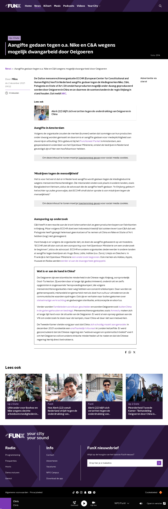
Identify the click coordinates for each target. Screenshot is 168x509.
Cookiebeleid (151, 492)
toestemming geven (89, 158)
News (37, 6)
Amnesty (116, 311)
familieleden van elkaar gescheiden (72, 307)
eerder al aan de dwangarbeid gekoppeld (83, 261)
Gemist (8, 478)
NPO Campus (52, 473)
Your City (94, 6)
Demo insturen (12, 473)
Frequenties (11, 461)
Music (57, 6)
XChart (47, 6)
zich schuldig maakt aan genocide (108, 324)
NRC (64, 94)
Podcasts (68, 6)
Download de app (54, 478)
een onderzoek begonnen (85, 257)
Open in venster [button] (156, 503)
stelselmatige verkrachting (51, 300)
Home (28, 6)
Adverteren (51, 461)
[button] (74, 503)
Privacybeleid (36, 492)
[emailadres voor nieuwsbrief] (125, 463)
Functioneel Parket (90, 141)
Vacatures (51, 467)
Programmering (12, 455)
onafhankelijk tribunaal (82, 328)
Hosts (8, 467)
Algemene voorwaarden (16, 492)
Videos (81, 6)
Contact (50, 455)
